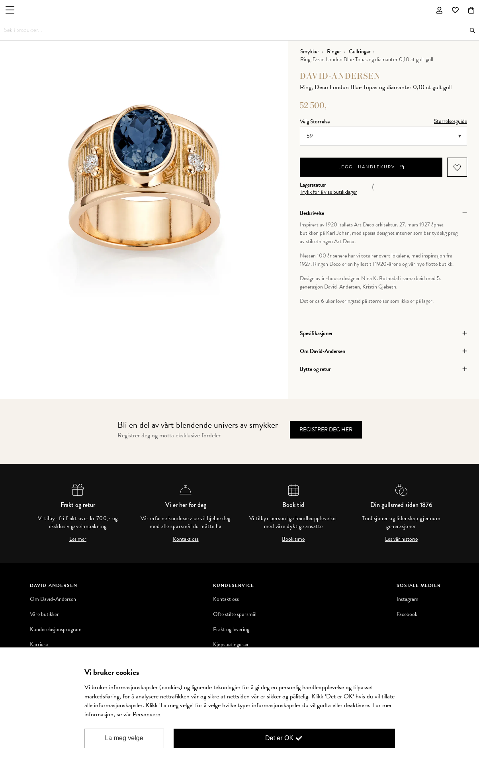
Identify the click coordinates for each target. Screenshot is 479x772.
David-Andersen (340, 76)
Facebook (407, 614)
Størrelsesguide (450, 121)
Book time (293, 539)
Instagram (407, 599)
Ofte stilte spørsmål (234, 614)
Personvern (146, 714)
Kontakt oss (186, 539)
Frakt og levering (231, 630)
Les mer (77, 539)
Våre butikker (44, 614)
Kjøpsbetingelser (231, 645)
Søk (472, 30)
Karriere (39, 645)
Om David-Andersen (53, 599)
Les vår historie (401, 539)
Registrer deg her (325, 429)
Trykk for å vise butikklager (328, 192)
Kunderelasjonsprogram (56, 630)
